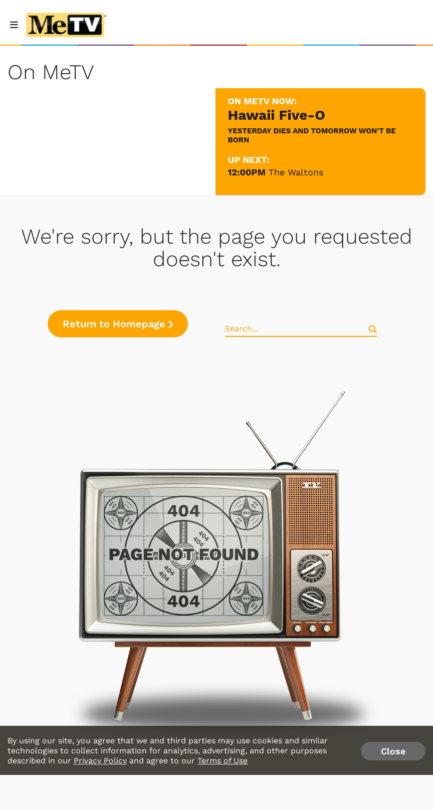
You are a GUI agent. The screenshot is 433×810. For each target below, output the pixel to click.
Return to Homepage (118, 324)
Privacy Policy (100, 760)
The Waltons (296, 172)
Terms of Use (222, 760)
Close (393, 751)
